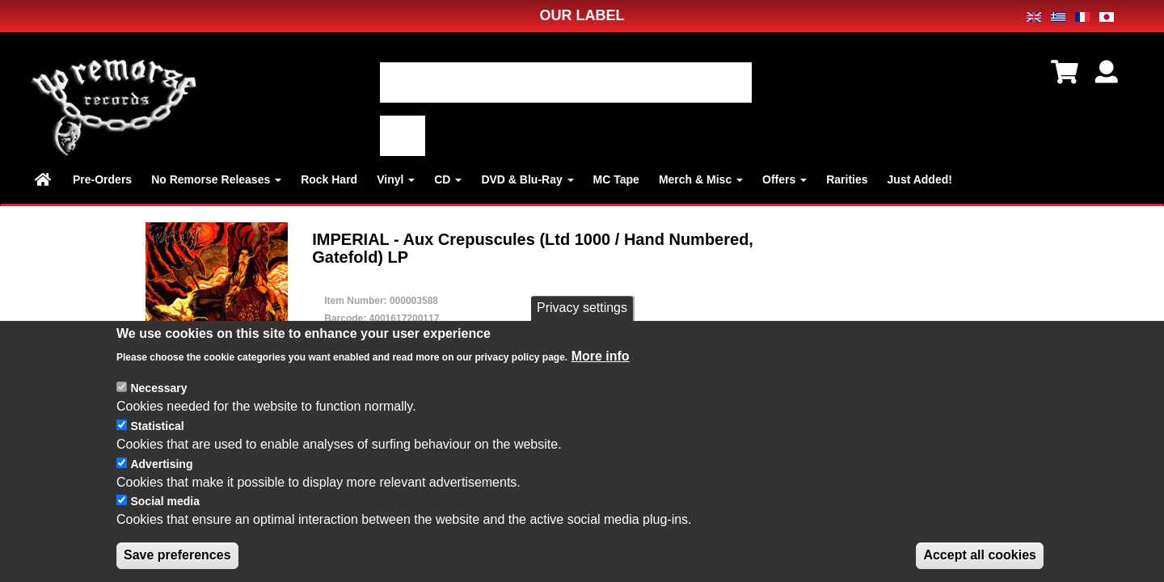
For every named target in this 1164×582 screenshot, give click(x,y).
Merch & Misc (701, 179)
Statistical (156, 426)
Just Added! (920, 179)
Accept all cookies (979, 555)
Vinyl (396, 179)
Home (44, 179)
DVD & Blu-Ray (527, 179)
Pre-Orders (102, 179)
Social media (165, 501)
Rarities (846, 179)
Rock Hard (329, 179)
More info (600, 356)
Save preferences (177, 555)
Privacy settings (582, 307)
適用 (402, 135)
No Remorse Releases (216, 179)
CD (448, 179)
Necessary (158, 388)
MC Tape (616, 179)
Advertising (161, 464)
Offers (784, 179)
